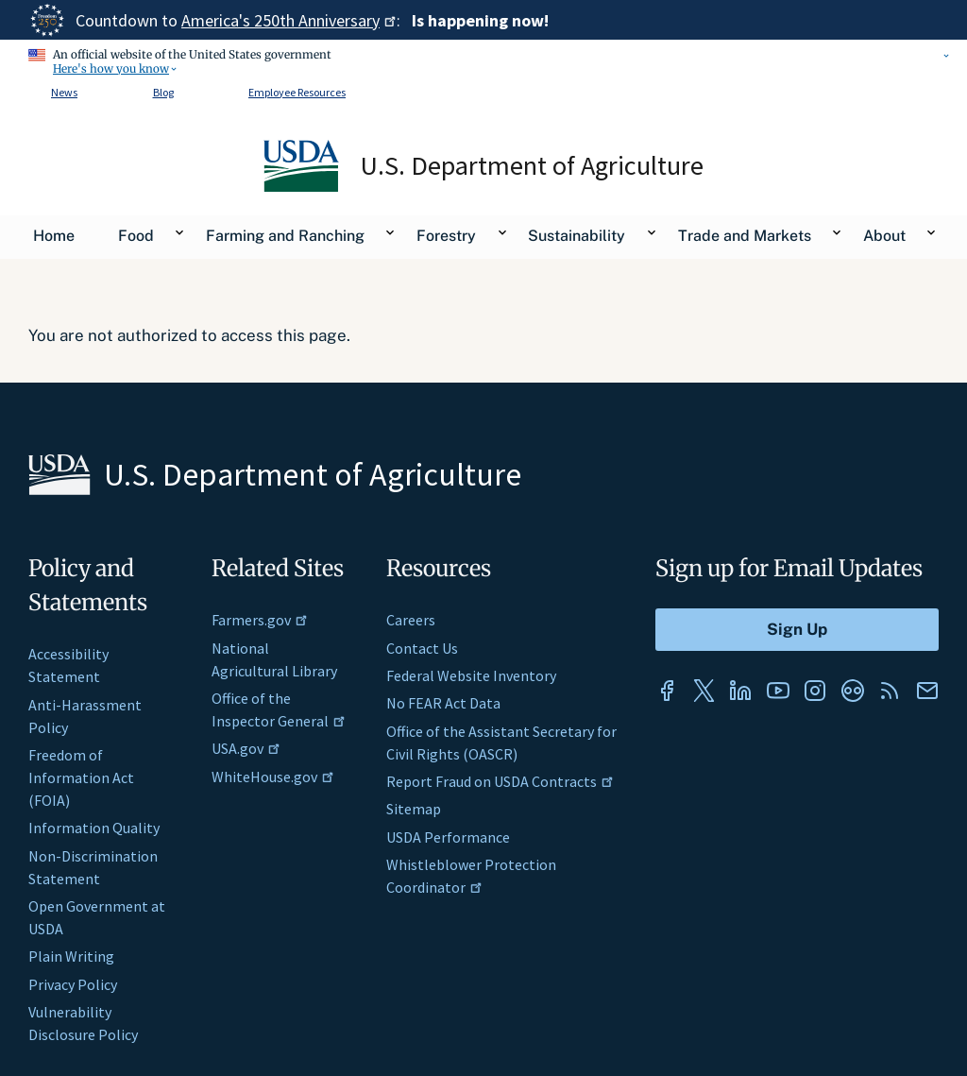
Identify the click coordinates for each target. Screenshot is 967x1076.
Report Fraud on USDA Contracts (500, 781)
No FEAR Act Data (443, 702)
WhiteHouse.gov (273, 776)
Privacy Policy (72, 984)
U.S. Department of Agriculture (532, 165)
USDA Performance (448, 837)
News (64, 92)
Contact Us (422, 648)
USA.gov (246, 748)
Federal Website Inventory (471, 675)
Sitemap (413, 808)
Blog (163, 92)
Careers (410, 619)
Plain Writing (71, 956)
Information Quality (94, 827)
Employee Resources (297, 92)
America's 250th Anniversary (289, 20)
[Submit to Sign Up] (797, 629)
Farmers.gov (260, 619)
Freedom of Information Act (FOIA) (81, 777)
